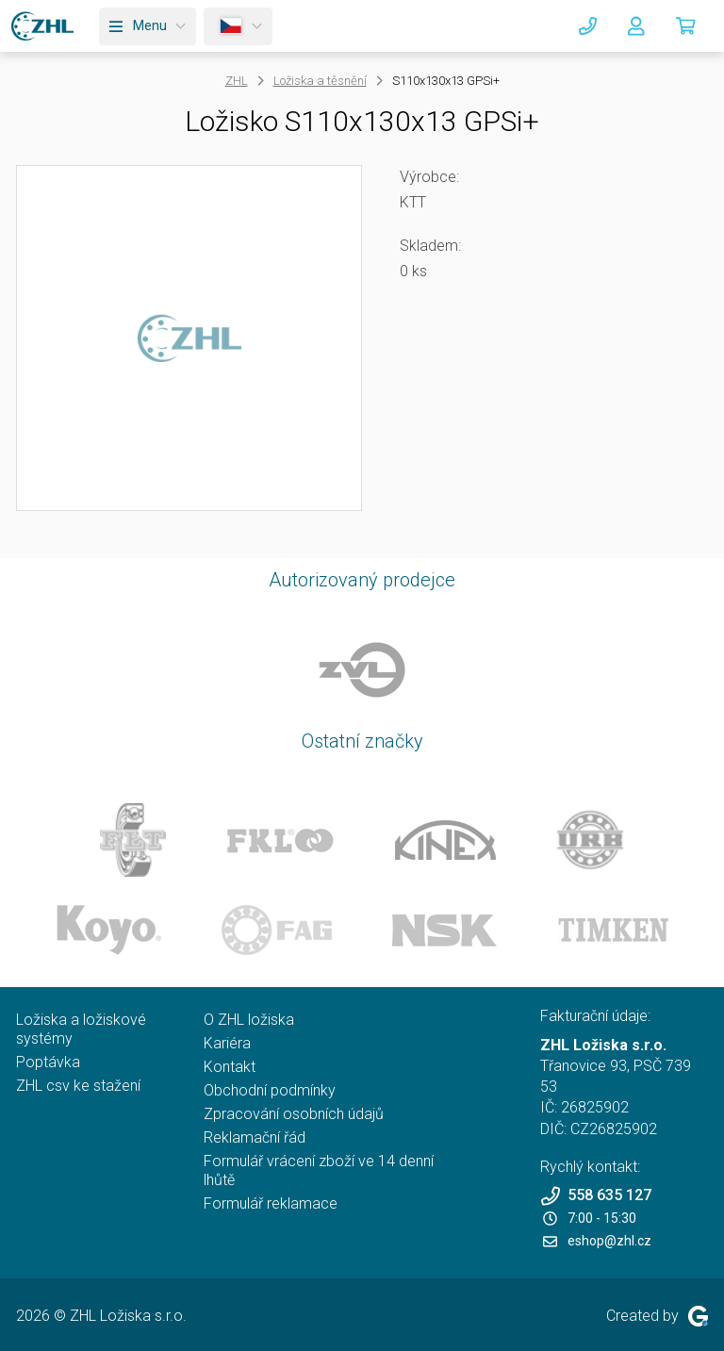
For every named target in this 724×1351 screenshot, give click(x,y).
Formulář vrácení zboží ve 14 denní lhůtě (319, 1170)
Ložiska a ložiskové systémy (81, 1029)
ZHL (236, 81)
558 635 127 (595, 1196)
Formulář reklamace (270, 1203)
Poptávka (48, 1062)
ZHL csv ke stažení (78, 1086)
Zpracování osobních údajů (294, 1114)
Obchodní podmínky (270, 1090)
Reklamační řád (254, 1137)
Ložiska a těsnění (320, 81)
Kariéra (227, 1043)
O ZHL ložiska (249, 1020)
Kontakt (229, 1067)
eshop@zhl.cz (597, 1240)
